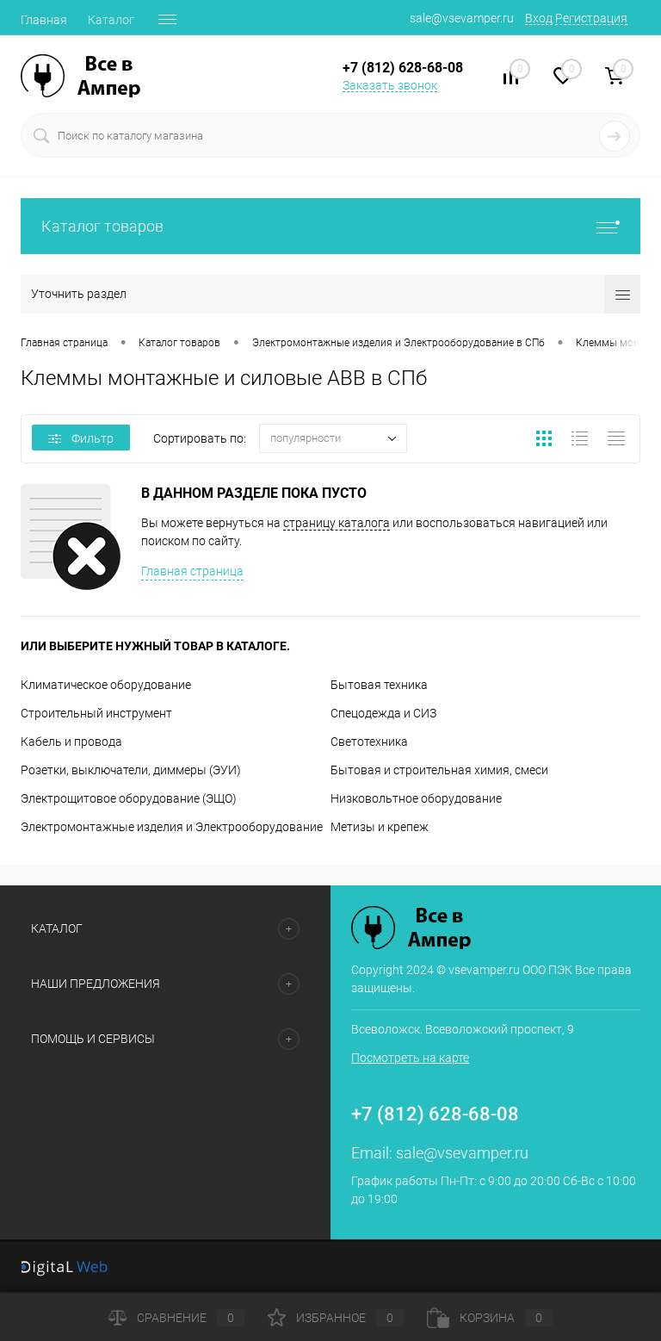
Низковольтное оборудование (416, 798)
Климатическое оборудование (106, 685)
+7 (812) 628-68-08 (435, 1114)
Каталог (111, 20)
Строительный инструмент (96, 713)
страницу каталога (336, 523)
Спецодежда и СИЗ (383, 713)
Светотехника (369, 741)
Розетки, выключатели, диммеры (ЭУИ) (131, 770)
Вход (539, 18)
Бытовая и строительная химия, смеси (439, 770)
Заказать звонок (390, 85)
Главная (44, 20)
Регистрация (591, 18)
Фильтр (81, 438)
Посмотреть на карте (410, 1058)
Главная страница (192, 571)
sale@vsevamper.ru (462, 18)
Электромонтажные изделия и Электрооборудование (172, 827)
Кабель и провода (71, 741)
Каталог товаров (330, 226)
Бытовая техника (379, 685)
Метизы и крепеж (379, 827)
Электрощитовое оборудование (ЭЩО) (129, 798)
